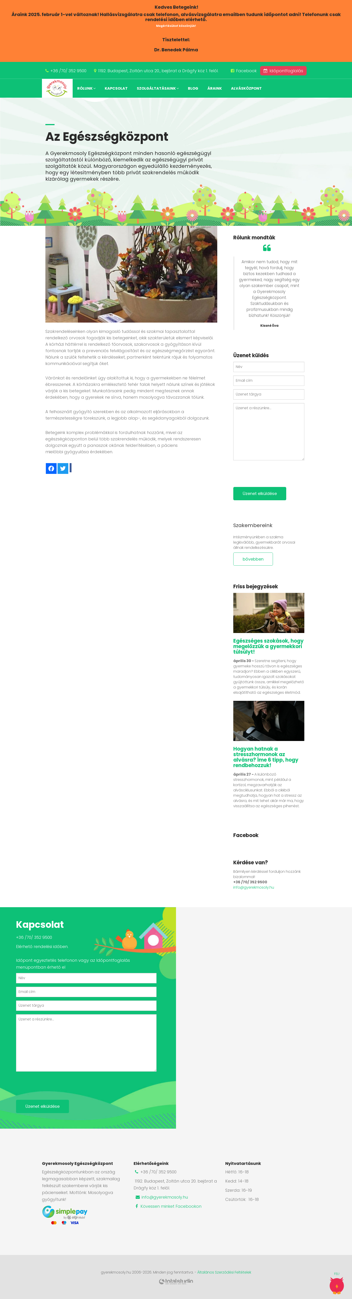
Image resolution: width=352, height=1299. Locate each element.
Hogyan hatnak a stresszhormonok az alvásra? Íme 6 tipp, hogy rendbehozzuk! (265, 757)
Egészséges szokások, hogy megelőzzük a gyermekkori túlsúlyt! (268, 646)
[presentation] (268, 473)
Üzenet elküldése (260, 493)
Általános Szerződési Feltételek (224, 1272)
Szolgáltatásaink (158, 88)
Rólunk (86, 88)
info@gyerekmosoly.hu (253, 887)
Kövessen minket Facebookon (167, 1206)
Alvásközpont (246, 88)
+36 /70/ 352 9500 (68, 71)
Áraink (214, 88)
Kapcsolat (116, 88)
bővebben (253, 559)
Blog (193, 88)
